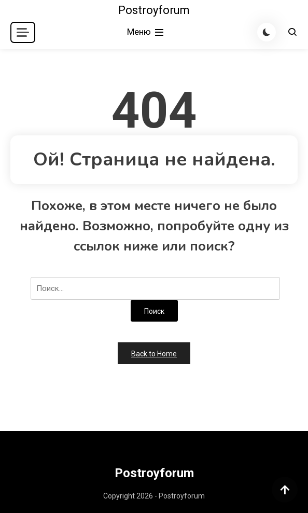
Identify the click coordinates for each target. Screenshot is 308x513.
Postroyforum (154, 10)
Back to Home (154, 354)
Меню (146, 32)
